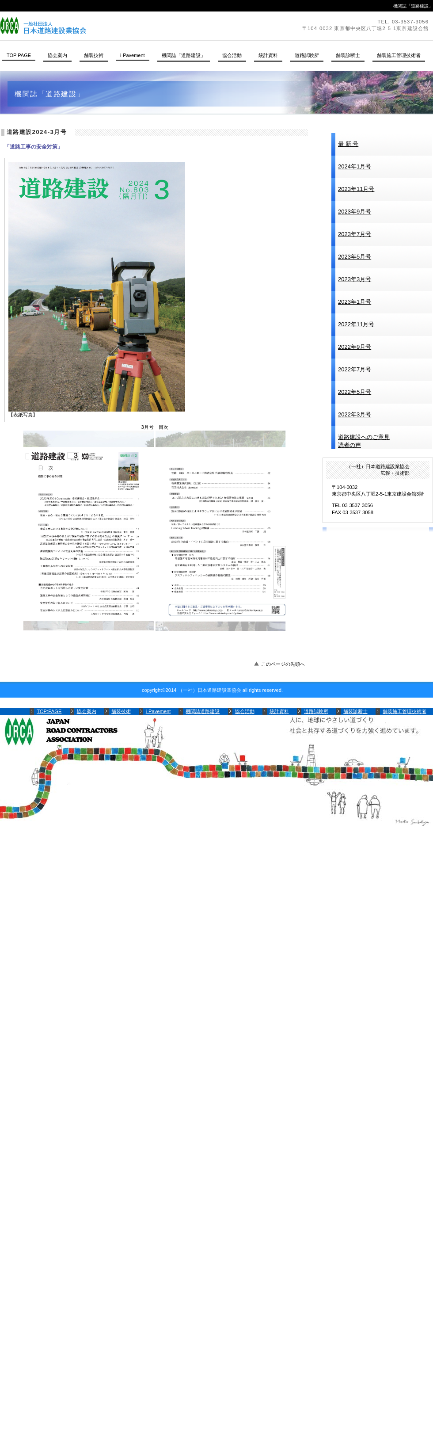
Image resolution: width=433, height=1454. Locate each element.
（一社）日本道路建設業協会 (121, 25)
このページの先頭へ (283, 664)
